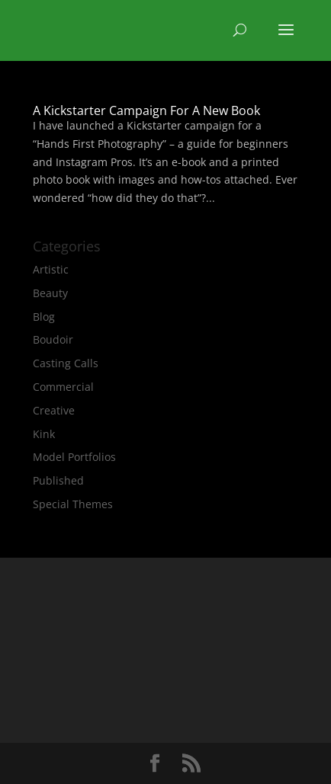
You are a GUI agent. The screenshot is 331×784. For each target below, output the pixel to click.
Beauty (50, 293)
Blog (44, 316)
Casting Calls (65, 363)
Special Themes (73, 504)
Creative (54, 410)
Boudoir (53, 339)
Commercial (63, 386)
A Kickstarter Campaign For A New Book (146, 110)
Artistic (51, 269)
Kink (44, 434)
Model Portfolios (74, 457)
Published (58, 480)
